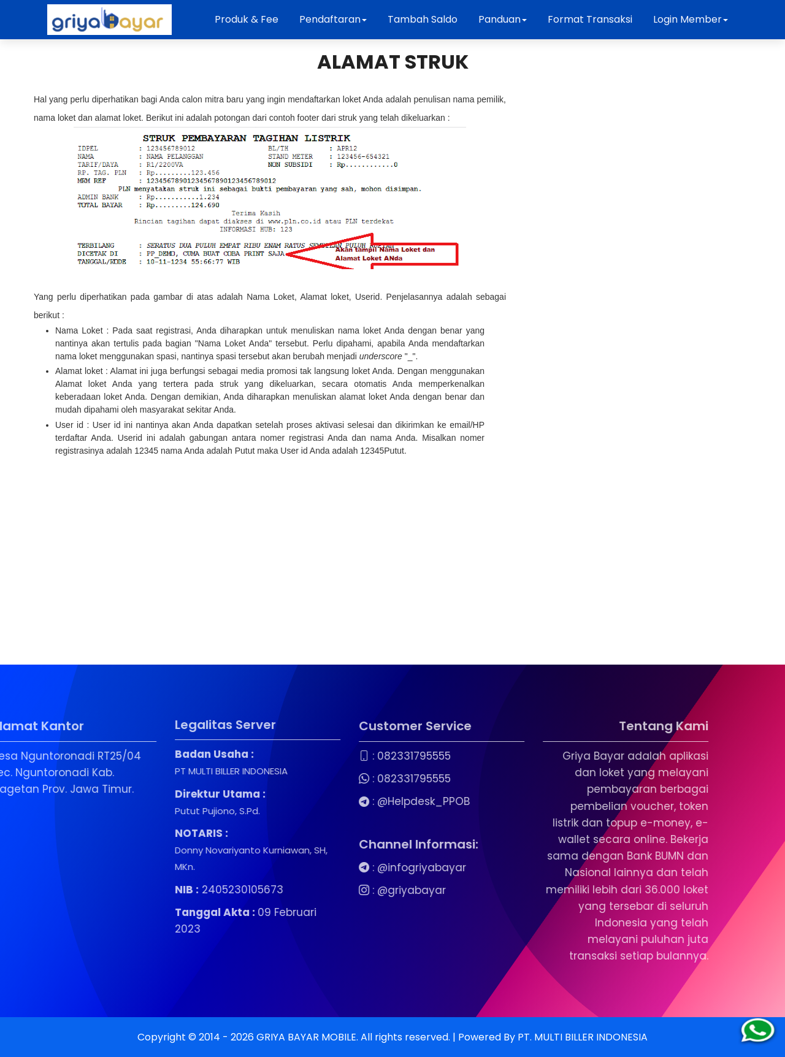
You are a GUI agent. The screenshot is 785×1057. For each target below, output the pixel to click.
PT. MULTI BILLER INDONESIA (583, 1037)
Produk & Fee (246, 19)
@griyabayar (365, 890)
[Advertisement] (270, 554)
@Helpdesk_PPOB (377, 801)
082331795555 (367, 756)
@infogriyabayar (375, 867)
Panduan (502, 19)
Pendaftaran (333, 19)
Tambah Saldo (423, 19)
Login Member (690, 19)
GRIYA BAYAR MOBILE (306, 1037)
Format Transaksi (590, 19)
